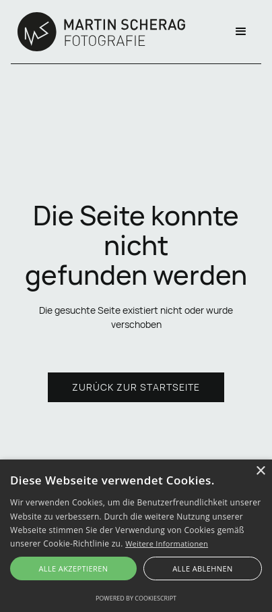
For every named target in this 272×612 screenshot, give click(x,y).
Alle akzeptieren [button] (73, 568)
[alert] (136, 536)
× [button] (260, 471)
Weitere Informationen (166, 543)
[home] (98, 31)
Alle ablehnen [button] (202, 568)
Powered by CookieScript (136, 598)
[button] (241, 31)
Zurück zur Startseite (136, 387)
